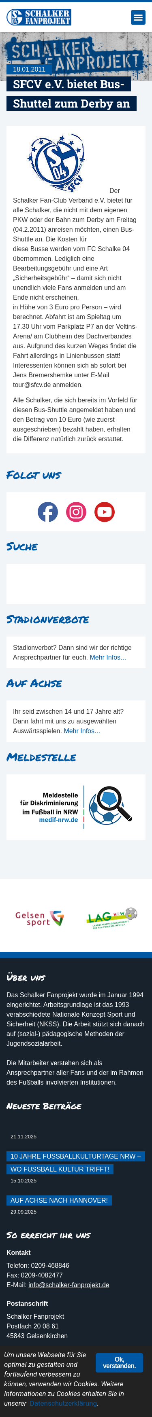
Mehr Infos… (108, 657)
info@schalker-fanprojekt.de (68, 1285)
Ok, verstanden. (119, 1362)
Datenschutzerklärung (63, 1403)
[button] (138, 17)
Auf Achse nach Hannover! (59, 1200)
